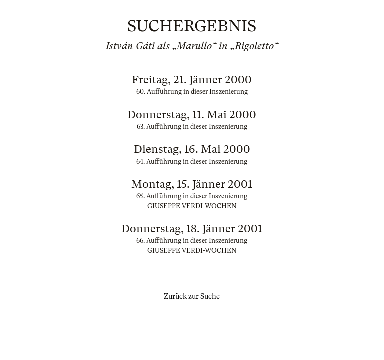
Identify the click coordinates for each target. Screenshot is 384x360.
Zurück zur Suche (192, 296)
